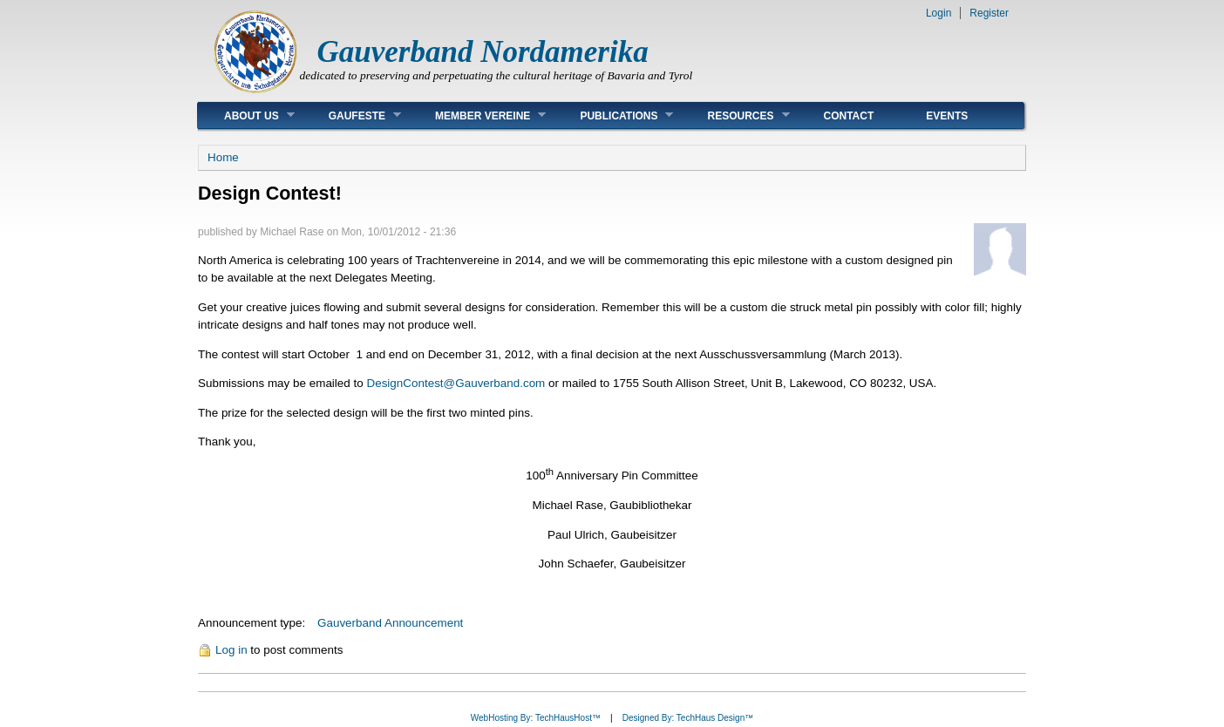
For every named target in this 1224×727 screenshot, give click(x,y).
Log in (231, 649)
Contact (849, 116)
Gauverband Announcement (390, 622)
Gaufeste (352, 115)
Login (938, 13)
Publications (613, 115)
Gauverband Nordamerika (483, 52)
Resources (735, 115)
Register (989, 13)
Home (223, 157)
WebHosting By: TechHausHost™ (536, 718)
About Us (246, 115)
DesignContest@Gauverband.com (455, 383)
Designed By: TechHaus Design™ (687, 718)
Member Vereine (477, 115)
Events (947, 116)
